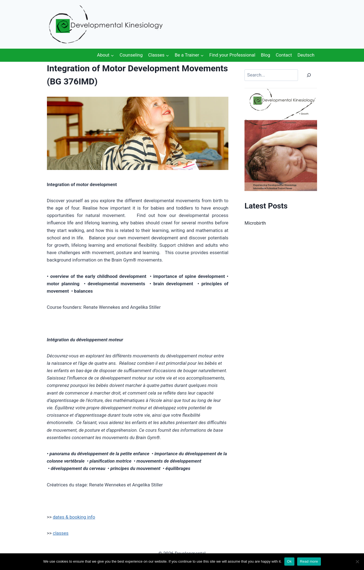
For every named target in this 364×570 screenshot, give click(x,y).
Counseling (131, 55)
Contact (284, 55)
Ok (289, 561)
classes (61, 533)
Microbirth (255, 223)
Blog (265, 55)
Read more (309, 561)
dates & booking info (74, 517)
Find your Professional (232, 55)
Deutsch (305, 55)
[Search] (309, 75)
